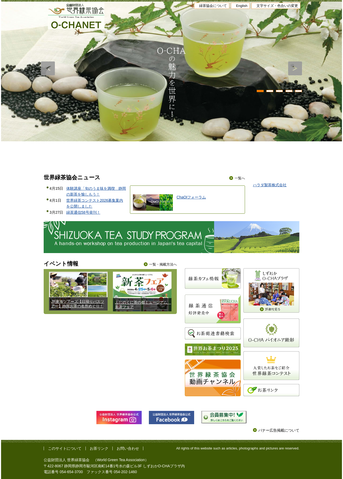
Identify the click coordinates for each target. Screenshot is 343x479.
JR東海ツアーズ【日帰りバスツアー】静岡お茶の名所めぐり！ (77, 303)
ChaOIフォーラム (191, 197)
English (241, 6)
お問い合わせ (128, 448)
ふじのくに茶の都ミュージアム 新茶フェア (143, 304)
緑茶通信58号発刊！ (83, 212)
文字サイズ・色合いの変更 (277, 6)
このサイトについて (64, 448)
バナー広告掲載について (278, 430)
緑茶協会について (213, 6)
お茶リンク (99, 448)
